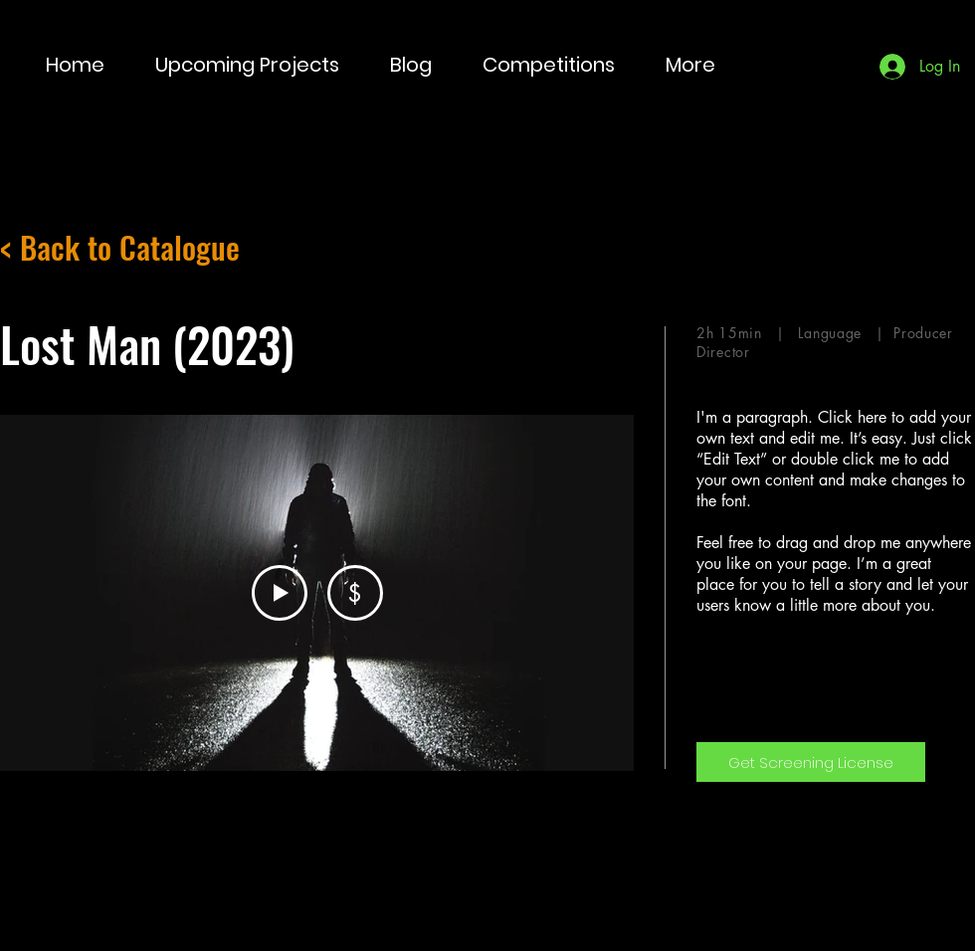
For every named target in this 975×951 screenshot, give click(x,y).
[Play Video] (279, 593)
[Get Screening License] (810, 762)
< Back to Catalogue (120, 247)
